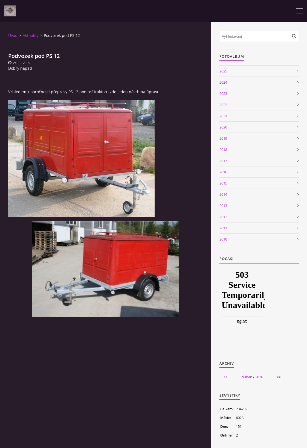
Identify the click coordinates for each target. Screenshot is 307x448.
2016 (223, 171)
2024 (223, 82)
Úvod (13, 35)
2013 (223, 205)
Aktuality (31, 35)
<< (225, 376)
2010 (223, 239)
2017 (223, 160)
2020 (223, 127)
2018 (223, 149)
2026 (259, 376)
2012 (223, 216)
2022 (223, 104)
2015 (223, 183)
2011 (223, 228)
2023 (223, 93)
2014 (223, 194)
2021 (223, 115)
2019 (223, 138)
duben (247, 376)
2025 (223, 71)
